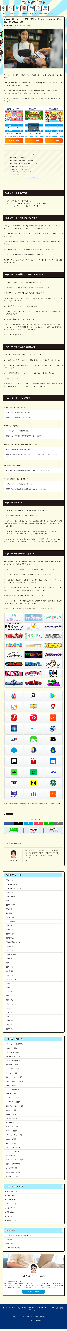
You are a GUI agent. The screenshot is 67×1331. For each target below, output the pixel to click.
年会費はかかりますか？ (19, 174)
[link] (26, 861)
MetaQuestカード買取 (13, 1172)
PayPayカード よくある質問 (19, 169)
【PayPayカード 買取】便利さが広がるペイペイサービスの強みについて (31, 803)
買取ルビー (9, 1020)
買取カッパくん (11, 963)
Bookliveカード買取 (12, 1176)
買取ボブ (9, 925)
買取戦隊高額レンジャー (14, 942)
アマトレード (10, 996)
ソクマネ (9, 991)
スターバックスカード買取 (14, 1160)
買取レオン (9, 1016)
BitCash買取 (10, 1122)
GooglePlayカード (12, 1199)
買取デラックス (11, 938)
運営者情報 (9, 1239)
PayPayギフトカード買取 (14, 1077)
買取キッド (9, 967)
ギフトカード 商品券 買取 (23, 13)
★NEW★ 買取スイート (13, 888)
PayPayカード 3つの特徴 (17, 157)
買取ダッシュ (6, 13)
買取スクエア (10, 905)
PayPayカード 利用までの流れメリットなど (23, 163)
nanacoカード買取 (12, 1064)
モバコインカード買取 (13, 1098)
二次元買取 (9, 971)
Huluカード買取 (11, 1139)
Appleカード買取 (11, 1048)
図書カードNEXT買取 (13, 1164)
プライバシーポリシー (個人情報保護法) (18, 1235)
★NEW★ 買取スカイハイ (14, 884)
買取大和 (9, 1008)
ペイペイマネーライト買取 (14, 1081)
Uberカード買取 (11, 1143)
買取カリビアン (11, 979)
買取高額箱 (9, 946)
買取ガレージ (10, 901)
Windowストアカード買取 (14, 1135)
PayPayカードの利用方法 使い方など (21, 160)
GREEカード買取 (11, 1114)
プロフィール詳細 (33, 1291)
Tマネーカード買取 (12, 1118)
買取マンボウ (10, 934)
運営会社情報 (34, 1317)
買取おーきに (10, 917)
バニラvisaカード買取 (13, 1147)
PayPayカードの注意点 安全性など (21, 166)
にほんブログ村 (33, 830)
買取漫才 (9, 983)
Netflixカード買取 (11, 1131)
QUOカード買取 (11, 1093)
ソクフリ (9, 1012)
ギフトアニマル (11, 1004)
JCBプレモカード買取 (13, 1102)
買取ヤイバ (9, 987)
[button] (9, 823)
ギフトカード (9, 25)
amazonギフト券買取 (13, 1052)
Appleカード (10, 1195)
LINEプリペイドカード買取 (14, 1106)
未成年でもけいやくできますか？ (22, 172)
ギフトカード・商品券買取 (14, 1044)
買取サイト (9, 880)
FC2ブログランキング (14, 830)
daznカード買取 (11, 1155)
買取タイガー (10, 950)
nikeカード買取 (11, 1085)
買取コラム (10, 1212)
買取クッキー (10, 975)
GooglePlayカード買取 (13, 1056)
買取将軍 (9, 958)
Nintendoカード (11, 1204)
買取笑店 (9, 909)
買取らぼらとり (11, 892)
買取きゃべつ (10, 896)
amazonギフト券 (12, 1191)
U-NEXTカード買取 (12, 1126)
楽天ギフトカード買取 (13, 1069)
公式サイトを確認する (13, 1248)
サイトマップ (10, 1243)
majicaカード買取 (11, 1073)
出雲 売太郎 (13, 860)
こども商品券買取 (11, 1168)
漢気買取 (9, 913)
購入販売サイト (11, 1220)
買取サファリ (10, 1029)
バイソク (9, 1025)
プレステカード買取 (12, 1089)
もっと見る (33, 177)
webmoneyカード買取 (13, 1060)
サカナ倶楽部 (10, 921)
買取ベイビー (10, 1000)
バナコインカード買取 (13, 1151)
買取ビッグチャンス (12, 954)
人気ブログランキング (53, 830)
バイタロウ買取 (25, 1317)
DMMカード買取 (11, 1110)
